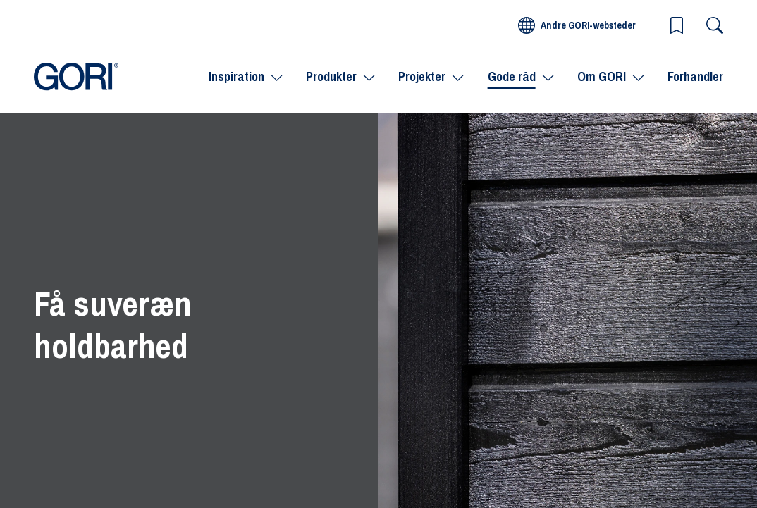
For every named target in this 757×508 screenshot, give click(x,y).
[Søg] (714, 25)
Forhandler (695, 76)
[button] (676, 25)
